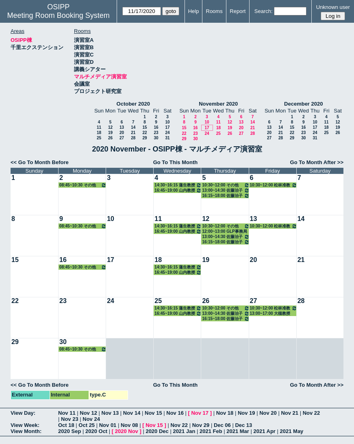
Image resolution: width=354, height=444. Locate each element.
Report (237, 11)
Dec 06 (222, 425)
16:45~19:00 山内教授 (178, 190)
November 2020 (218, 104)
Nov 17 (199, 413)
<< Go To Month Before (40, 162)
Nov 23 (69, 419)
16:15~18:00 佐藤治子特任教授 (225, 195)
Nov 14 (132, 413)
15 (144, 127)
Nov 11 (67, 413)
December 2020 (303, 104)
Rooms (214, 11)
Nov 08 (129, 425)
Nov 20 (268, 413)
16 (156, 127)
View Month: (26, 431)
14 (133, 127)
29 (144, 138)
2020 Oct (96, 431)
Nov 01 (108, 425)
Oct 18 (66, 425)
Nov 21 (289, 413)
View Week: (25, 425)
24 (167, 132)
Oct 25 (86, 425)
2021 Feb (211, 431)
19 (110, 132)
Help (193, 11)
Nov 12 (88, 413)
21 (133, 132)
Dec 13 (243, 425)
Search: (263, 11)
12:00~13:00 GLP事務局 (224, 231)
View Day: (23, 413)
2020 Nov (126, 431)
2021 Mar (237, 431)
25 (99, 138)
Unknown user (333, 7)
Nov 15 (153, 413)
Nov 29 (201, 425)
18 (99, 132)
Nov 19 (246, 413)
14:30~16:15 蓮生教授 (178, 185)
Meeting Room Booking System (58, 15)
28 (133, 138)
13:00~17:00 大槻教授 (270, 313)
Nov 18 (225, 413)
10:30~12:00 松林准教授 (273, 185)
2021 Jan (184, 431)
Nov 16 (175, 413)
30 (156, 138)
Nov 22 (311, 413)
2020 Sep (69, 431)
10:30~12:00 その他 (225, 185)
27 (121, 138)
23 (156, 132)
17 (167, 127)
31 (167, 138)
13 (121, 127)
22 (144, 132)
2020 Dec (157, 431)
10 (167, 122)
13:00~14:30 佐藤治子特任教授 (225, 190)
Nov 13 (110, 413)
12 (110, 127)
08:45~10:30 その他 (82, 185)
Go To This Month (175, 162)
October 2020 (133, 104)
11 (99, 127)
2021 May (292, 431)
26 (110, 138)
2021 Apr (264, 431)
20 (121, 132)
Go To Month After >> (316, 162)
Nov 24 (91, 419)
